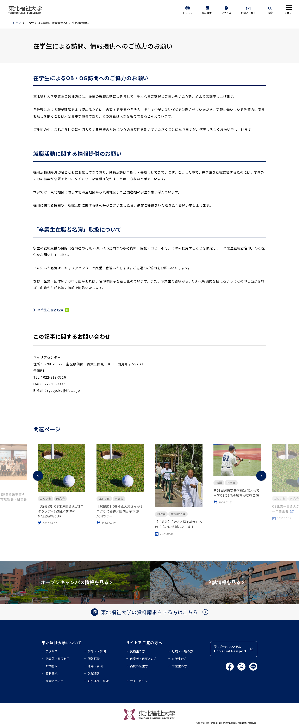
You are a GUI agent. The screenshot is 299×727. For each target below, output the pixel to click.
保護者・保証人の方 (143, 658)
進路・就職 (95, 666)
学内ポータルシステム (230, 649)
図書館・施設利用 (58, 658)
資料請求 (207, 12)
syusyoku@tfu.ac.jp (63, 390)
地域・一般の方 (182, 651)
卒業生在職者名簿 (50, 310)
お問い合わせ (248, 12)
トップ (16, 23)
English (187, 12)
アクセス (226, 12)
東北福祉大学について (62, 642)
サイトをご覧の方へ (144, 642)
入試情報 (94, 673)
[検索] (270, 9)
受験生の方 (137, 651)
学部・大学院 (97, 651)
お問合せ (52, 666)
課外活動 (94, 658)
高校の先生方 (139, 666)
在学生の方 (179, 658)
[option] (61, 485)
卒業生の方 (179, 666)
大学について (55, 680)
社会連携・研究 (98, 680)
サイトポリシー (140, 680)
